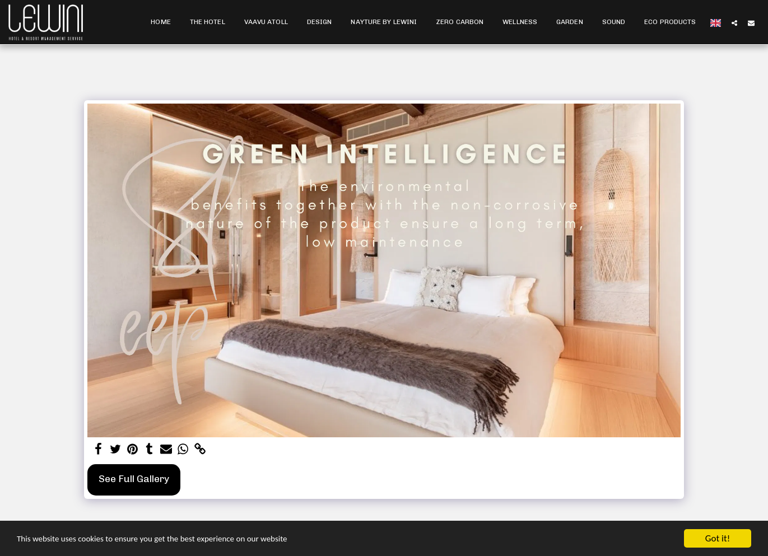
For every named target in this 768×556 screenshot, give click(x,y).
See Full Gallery (134, 478)
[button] (734, 22)
